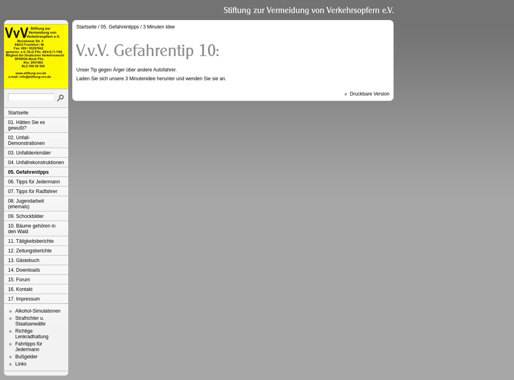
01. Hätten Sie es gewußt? (26, 125)
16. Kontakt (20, 289)
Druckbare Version (370, 94)
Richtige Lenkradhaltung (32, 333)
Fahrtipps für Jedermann (28, 346)
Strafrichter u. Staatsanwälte (30, 321)
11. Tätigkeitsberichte (31, 241)
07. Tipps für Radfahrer (32, 191)
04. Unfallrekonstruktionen (36, 162)
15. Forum (19, 279)
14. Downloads (24, 270)
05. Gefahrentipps (28, 172)
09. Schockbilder (26, 216)
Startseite (18, 113)
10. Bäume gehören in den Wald (31, 228)
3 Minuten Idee (159, 27)
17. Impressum (24, 299)
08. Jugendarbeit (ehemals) (26, 203)
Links (21, 364)
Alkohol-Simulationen (38, 311)
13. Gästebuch (23, 260)
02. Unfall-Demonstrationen (26, 140)
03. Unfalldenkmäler (29, 153)
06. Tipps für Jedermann (34, 182)
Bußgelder (26, 357)
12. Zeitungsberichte (30, 251)
